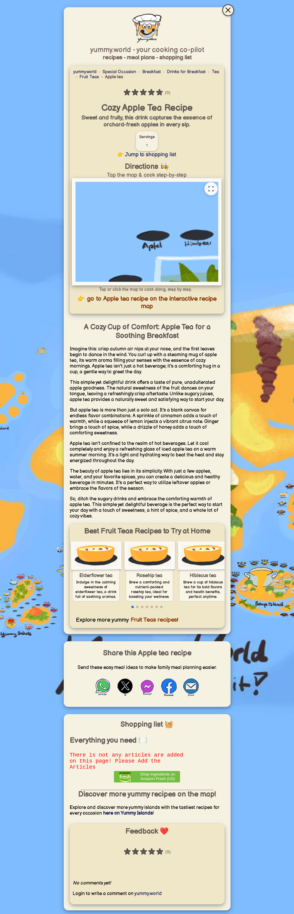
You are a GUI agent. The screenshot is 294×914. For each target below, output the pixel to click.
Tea (215, 71)
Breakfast (151, 71)
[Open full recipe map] (211, 188)
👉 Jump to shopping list (146, 154)
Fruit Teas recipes (153, 620)
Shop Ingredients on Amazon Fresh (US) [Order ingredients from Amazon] (157, 780)
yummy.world (84, 71)
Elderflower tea (95, 576)
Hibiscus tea (203, 576)
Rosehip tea (149, 576)
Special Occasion (119, 71)
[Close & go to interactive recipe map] (228, 10)
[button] (132, 607)
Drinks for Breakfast (186, 71)
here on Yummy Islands (128, 817)
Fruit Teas (89, 76)
